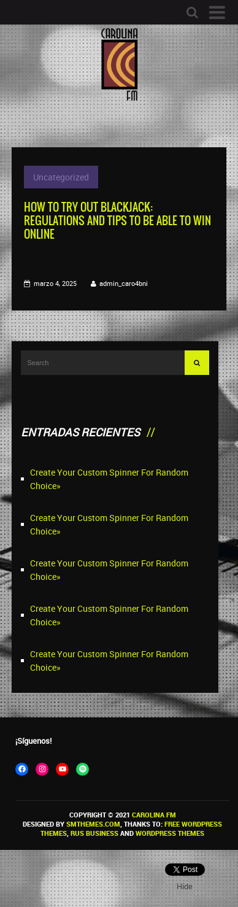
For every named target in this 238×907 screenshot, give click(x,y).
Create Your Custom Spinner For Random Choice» (109, 479)
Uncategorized (61, 177)
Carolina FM (154, 814)
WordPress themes (170, 833)
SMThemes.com (93, 823)
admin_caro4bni (123, 283)
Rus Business (94, 833)
